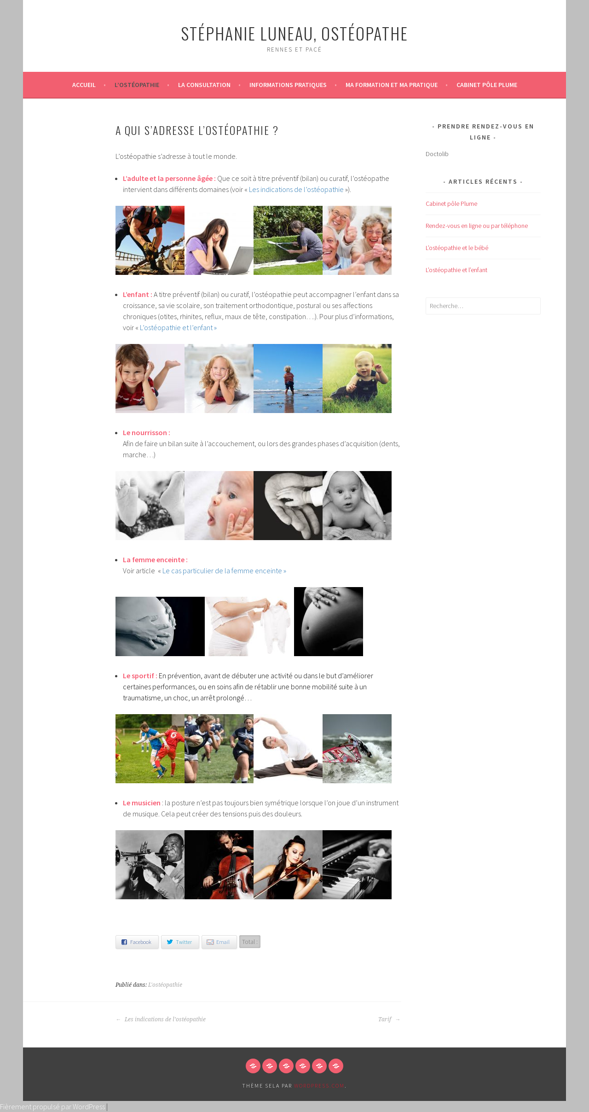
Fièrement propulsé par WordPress (52, 1106)
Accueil (84, 85)
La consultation (204, 85)
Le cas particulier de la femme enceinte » (224, 570)
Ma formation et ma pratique (392, 85)
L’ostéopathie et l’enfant (176, 327)
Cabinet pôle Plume (486, 85)
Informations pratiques (288, 85)
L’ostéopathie (137, 85)
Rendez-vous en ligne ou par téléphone (477, 225)
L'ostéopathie (165, 985)
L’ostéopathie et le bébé (457, 248)
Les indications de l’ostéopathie (296, 189)
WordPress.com (319, 1085)
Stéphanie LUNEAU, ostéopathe (294, 33)
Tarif (389, 1019)
